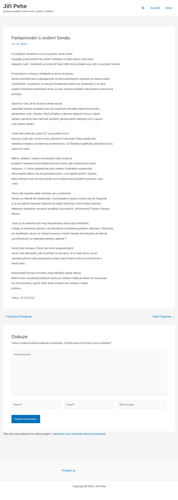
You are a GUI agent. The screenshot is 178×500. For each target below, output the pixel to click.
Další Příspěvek (163, 316)
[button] (143, 8)
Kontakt (155, 8)
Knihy (169, 8)
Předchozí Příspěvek (18, 316)
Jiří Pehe (15, 6)
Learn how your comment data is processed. (79, 433)
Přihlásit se (68, 470)
